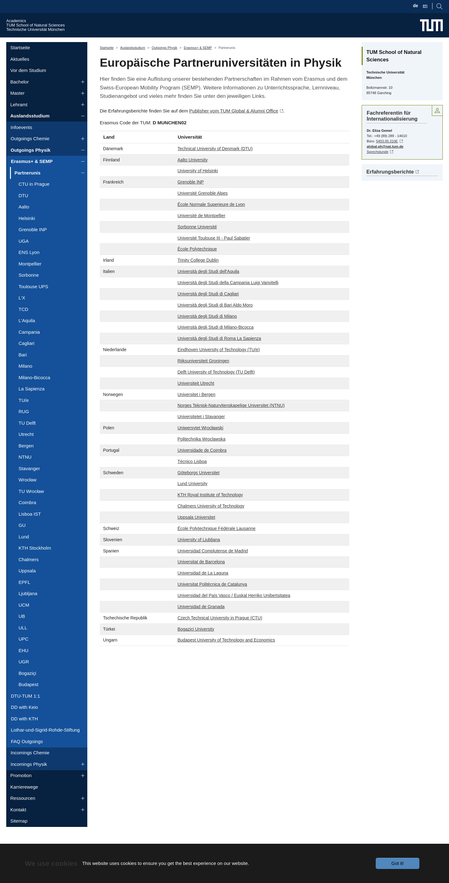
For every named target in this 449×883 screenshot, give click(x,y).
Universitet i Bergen (196, 405)
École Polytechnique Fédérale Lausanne (216, 539)
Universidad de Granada (200, 618)
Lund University (192, 495)
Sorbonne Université (197, 238)
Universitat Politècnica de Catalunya (212, 596)
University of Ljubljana (198, 551)
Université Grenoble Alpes (202, 205)
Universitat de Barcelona (201, 573)
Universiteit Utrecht (195, 394)
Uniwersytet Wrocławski (200, 439)
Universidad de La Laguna (202, 584)
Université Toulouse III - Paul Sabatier (213, 249)
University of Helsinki (197, 182)
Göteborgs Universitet (198, 484)
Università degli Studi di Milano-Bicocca (215, 338)
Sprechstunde (377, 163)
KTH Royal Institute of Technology (210, 506)
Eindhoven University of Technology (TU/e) (218, 361)
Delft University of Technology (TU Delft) (216, 383)
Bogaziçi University (195, 640)
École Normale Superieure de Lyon (211, 216)
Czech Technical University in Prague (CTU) (219, 629)
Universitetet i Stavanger (201, 428)
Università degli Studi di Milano (207, 327)
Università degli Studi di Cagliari (208, 305)
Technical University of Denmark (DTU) (215, 160)
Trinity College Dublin (198, 272)
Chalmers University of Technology (210, 517)
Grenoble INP (190, 193)
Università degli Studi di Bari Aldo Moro (215, 316)
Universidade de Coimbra (201, 461)
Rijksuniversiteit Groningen (203, 372)
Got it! (397, 863)
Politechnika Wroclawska (201, 450)
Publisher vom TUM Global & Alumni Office (233, 122)
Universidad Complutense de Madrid (212, 562)
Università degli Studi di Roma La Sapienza (219, 350)
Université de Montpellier (201, 227)
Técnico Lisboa (192, 472)
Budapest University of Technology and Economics (226, 651)
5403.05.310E (387, 153)
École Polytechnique (197, 260)
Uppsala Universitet (196, 529)
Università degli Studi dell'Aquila (208, 283)
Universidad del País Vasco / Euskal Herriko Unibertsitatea (233, 607)
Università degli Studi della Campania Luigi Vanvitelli (227, 294)
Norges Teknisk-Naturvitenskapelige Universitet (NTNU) (231, 417)
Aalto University (192, 171)
